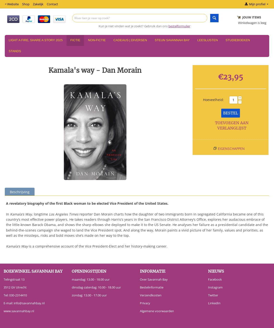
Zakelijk (38, 4)
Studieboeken (238, 40)
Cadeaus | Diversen (130, 40)
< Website (12, 4)
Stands (15, 51)
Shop (26, 4)
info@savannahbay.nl (29, 303)
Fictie (75, 40)
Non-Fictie (97, 40)
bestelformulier (179, 26)
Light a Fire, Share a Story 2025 (36, 40)
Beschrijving (20, 192)
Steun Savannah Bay (172, 40)
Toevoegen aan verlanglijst (232, 125)
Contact (52, 4)
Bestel (230, 113)
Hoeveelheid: (213, 99)
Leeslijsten (207, 40)
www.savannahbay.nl (19, 311)
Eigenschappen (231, 148)
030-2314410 (18, 295)
